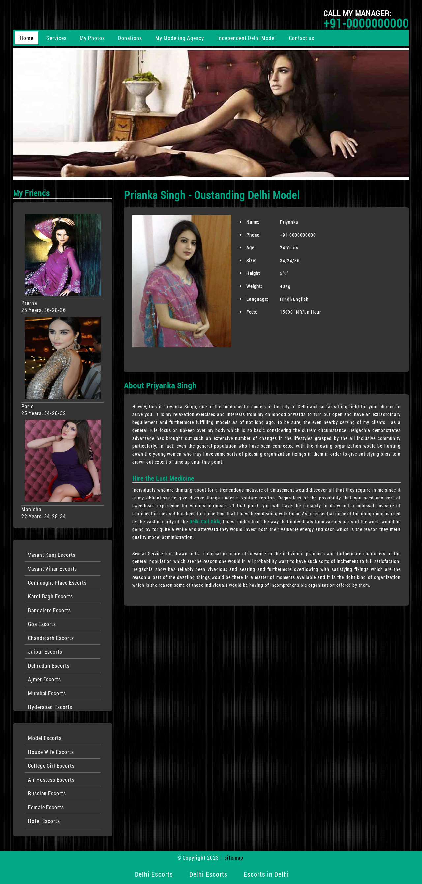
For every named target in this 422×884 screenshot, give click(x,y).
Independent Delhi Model (246, 37)
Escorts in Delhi (266, 874)
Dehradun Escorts (49, 665)
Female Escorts (46, 807)
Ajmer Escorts (44, 679)
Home (26, 37)
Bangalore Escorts (49, 610)
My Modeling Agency (179, 37)
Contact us (301, 37)
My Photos (92, 37)
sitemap (234, 857)
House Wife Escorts (51, 751)
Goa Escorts (42, 623)
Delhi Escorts (154, 874)
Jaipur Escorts (45, 651)
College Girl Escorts (51, 765)
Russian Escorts (47, 793)
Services (56, 37)
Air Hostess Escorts (51, 779)
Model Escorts (45, 737)
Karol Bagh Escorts (50, 596)
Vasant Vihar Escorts (52, 568)
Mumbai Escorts (47, 693)
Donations (130, 37)
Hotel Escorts (44, 820)
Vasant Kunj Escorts (51, 554)
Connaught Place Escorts (57, 582)
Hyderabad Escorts (50, 706)
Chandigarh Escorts (51, 637)
